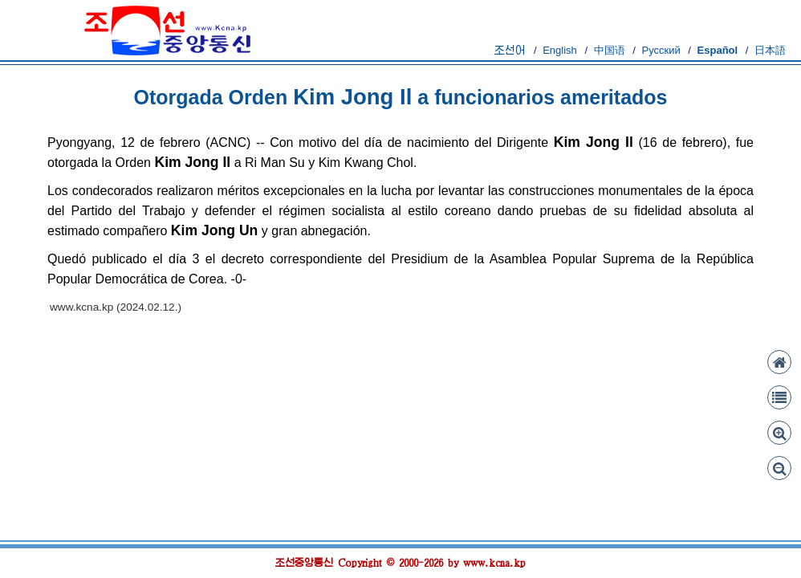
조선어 (510, 50)
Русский (660, 50)
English (560, 50)
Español (717, 50)
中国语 (609, 50)
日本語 (770, 50)
